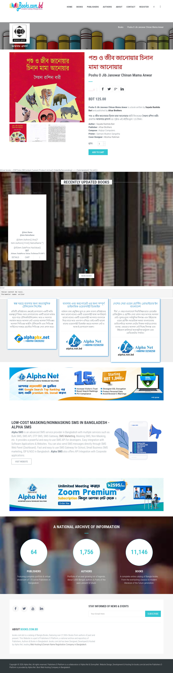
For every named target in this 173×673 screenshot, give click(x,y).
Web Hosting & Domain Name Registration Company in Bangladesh (58, 644)
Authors (107, 7)
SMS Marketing (67, 436)
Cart (27, 257)
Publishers (93, 7)
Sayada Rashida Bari (105, 124)
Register (144, 7)
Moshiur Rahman (111, 137)
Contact (131, 7)
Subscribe (153, 613)
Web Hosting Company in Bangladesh (55, 667)
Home (69, 7)
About (119, 7)
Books (79, 7)
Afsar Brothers (115, 110)
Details (15, 257)
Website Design (106, 664)
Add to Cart (98, 152)
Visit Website (21, 461)
